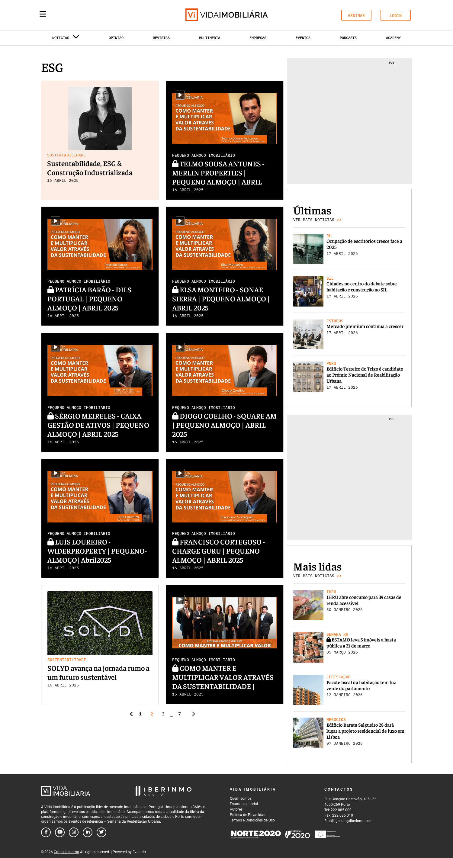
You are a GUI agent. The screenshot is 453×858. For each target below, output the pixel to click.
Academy (393, 37)
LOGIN (396, 15)
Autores (236, 809)
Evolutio (139, 852)
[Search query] (78, 15)
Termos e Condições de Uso (252, 820)
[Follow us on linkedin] (87, 832)
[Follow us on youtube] (60, 832)
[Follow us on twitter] (101, 832)
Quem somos (241, 798)
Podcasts (348, 37)
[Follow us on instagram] (74, 832)
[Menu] (43, 14)
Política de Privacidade (248, 815)
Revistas (161, 37)
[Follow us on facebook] (46, 832)
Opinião (116, 37)
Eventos (303, 37)
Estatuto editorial (244, 804)
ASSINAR (356, 15)
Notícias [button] (65, 39)
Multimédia (209, 37)
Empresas (257, 37)
